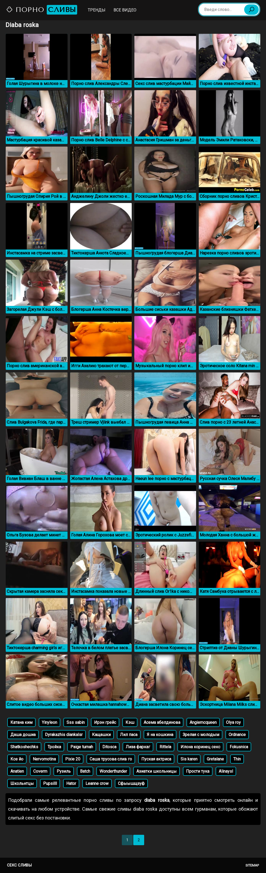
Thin (237, 759)
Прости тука (197, 771)
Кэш (129, 722)
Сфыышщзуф (131, 783)
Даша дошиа (23, 734)
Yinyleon (49, 722)
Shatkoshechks (24, 746)
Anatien (17, 771)
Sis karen (189, 759)
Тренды (96, 10)
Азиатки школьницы (156, 771)
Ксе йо (16, 759)
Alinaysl (226, 771)
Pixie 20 (72, 759)
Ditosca (109, 746)
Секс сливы (19, 865)
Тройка (54, 746)
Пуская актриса (156, 759)
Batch (85, 771)
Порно (41, 10)
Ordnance (237, 734)
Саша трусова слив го (111, 759)
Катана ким (21, 722)
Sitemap (252, 865)
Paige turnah (81, 746)
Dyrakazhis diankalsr (64, 734)
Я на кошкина (160, 734)
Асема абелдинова (162, 722)
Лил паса (128, 734)
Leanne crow (97, 783)
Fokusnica (239, 746)
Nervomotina (44, 759)
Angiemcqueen (203, 722)
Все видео (125, 10)
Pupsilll (50, 783)
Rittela (165, 746)
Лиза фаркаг (138, 746)
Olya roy (233, 722)
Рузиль (64, 771)
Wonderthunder (113, 771)
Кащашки (101, 734)
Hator (71, 783)
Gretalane (215, 759)
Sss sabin (75, 722)
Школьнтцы (22, 783)
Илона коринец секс (200, 746)
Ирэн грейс (105, 722)
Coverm (40, 771)
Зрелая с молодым (201, 734)
